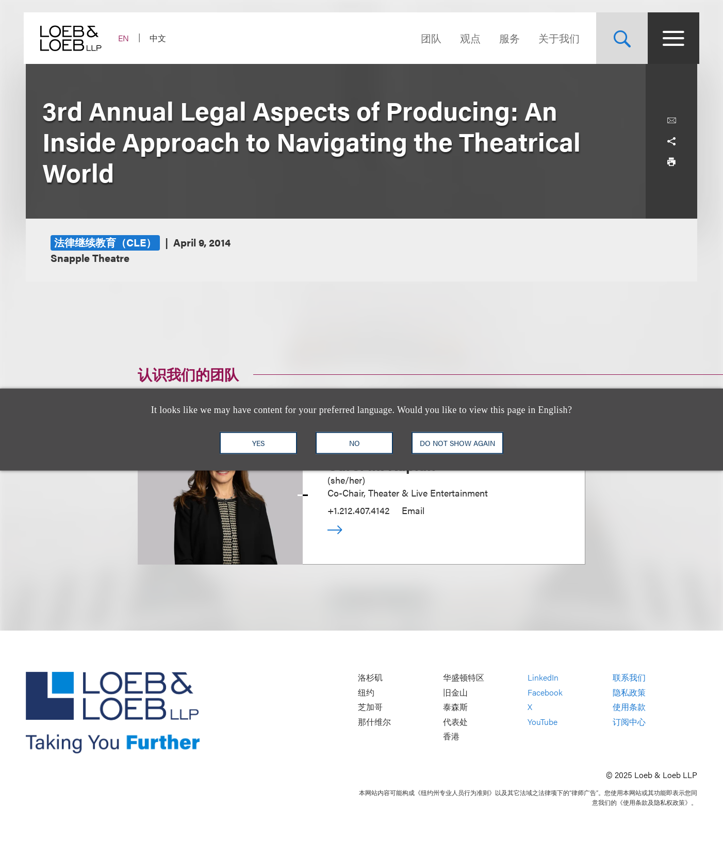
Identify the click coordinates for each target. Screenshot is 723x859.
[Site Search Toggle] (620, 38)
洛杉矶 (370, 678)
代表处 (455, 722)
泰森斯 (455, 707)
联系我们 (629, 678)
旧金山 (455, 692)
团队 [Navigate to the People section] (429, 37)
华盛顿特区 (463, 678)
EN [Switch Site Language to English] (125, 38)
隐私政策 (629, 692)
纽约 (366, 692)
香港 (451, 736)
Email (413, 510)
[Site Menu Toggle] (671, 38)
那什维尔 (374, 722)
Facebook (545, 692)
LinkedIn (543, 678)
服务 (507, 37)
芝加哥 (370, 707)
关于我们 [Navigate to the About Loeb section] (557, 37)
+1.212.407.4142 (358, 510)
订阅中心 (629, 722)
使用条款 (629, 707)
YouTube (542, 722)
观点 (468, 37)
